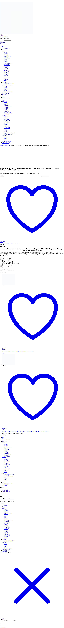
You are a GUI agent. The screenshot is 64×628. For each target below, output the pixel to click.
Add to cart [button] (3, 353)
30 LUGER (5, 59)
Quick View (3, 349)
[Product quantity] (45, 175)
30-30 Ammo (6, 69)
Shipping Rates (4, 489)
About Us (3, 47)
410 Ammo (5, 87)
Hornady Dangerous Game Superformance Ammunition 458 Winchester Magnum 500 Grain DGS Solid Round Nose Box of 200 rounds (25, 431)
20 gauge (5, 479)
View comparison (2, 627)
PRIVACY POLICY (6, 48)
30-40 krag (5, 81)
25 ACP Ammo (6, 515)
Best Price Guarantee (5, 490)
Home (3, 46)
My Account (4, 618)
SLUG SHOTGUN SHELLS (6, 92)
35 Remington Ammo (7, 464)
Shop (3, 438)
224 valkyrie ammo (6, 71)
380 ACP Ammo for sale (7, 62)
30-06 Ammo (6, 68)
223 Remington (6, 72)
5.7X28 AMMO (6, 530)
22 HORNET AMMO (7, 77)
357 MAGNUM (6, 57)
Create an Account (5, 36)
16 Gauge (5, 90)
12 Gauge (5, 86)
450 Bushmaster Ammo (7, 78)
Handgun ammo (4, 51)
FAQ (2, 49)
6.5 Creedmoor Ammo (7, 70)
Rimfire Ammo (4, 82)
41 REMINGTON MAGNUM (8, 63)
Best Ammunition (4, 94)
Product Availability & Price (6, 491)
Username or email (3, 38)
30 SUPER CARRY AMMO (8, 56)
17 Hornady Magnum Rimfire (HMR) (9, 83)
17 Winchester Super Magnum (8, 476)
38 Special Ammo (6, 55)
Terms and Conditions (5, 50)
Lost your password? (3, 42)
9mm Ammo (5, 52)
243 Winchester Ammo (7, 468)
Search (3, 619)
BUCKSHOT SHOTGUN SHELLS (7, 483)
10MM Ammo (6, 53)
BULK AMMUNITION (5, 93)
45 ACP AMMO (6, 54)
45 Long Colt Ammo (7, 64)
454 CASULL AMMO (7, 65)
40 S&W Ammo (6, 446)
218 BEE (5, 80)
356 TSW (5, 60)
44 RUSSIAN (6, 61)
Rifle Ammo (4, 457)
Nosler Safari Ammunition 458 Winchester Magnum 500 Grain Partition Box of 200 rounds (18, 351)
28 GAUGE (5, 89)
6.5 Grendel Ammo (6, 66)
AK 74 (3, 91)
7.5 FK (5, 76)
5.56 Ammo (5, 67)
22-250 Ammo (6, 79)
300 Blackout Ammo (7, 461)
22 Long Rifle (6, 74)
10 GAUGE (5, 88)
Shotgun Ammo (4, 85)
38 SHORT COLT (6, 453)
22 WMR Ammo (6, 84)
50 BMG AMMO (6, 75)
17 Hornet (5, 472)
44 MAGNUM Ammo (7, 449)
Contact (3, 442)
